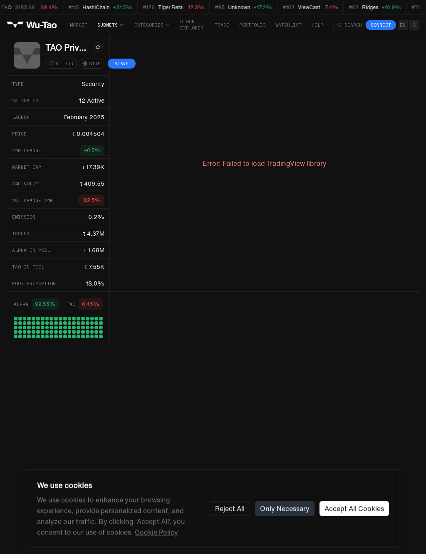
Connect (381, 24)
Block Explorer (191, 24)
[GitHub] (61, 64)
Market (78, 24)
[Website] (91, 64)
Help (317, 24)
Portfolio (252, 24)
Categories (152, 25)
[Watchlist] (98, 47)
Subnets (110, 25)
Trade (222, 24)
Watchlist (288, 24)
